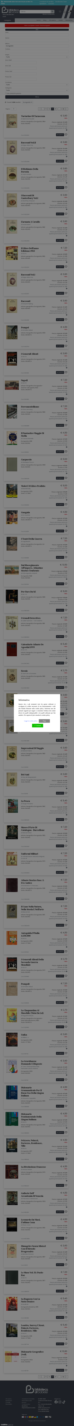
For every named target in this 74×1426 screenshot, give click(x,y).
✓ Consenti (37, 725)
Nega (44, 721)
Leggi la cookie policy (30, 721)
